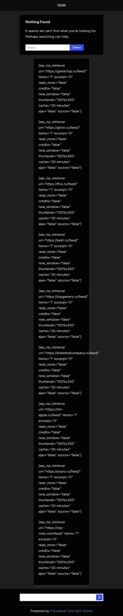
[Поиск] (99, 597)
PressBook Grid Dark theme (71, 611)
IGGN (61, 5)
